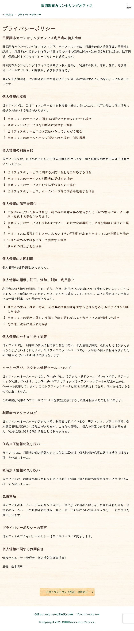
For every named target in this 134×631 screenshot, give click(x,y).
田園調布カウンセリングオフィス (67, 5)
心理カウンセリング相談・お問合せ (67, 592)
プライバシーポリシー (29, 14)
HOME (9, 14)
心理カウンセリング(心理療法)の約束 (53, 614)
